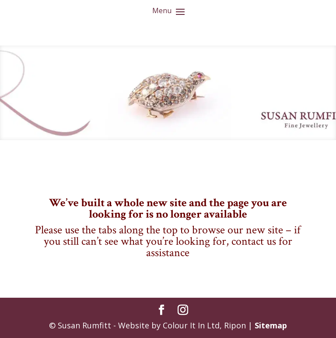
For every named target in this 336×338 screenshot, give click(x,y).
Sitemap (271, 325)
